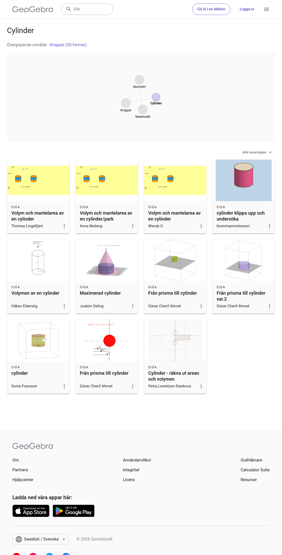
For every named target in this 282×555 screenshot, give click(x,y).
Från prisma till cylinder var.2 (241, 296)
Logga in (247, 9)
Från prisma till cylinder (172, 293)
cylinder (19, 373)
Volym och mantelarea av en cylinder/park (106, 216)
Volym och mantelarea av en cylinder (37, 216)
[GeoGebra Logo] (32, 9)
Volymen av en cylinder (35, 293)
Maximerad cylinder (100, 293)
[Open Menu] (266, 9)
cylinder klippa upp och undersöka (241, 216)
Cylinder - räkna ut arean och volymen (173, 376)
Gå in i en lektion (211, 9)
